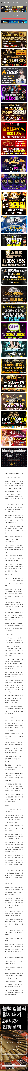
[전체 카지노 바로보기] (14, 1035)
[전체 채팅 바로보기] (14, 1068)
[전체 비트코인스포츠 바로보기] (14, 1053)
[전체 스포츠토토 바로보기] (14, 1038)
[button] (2, 2)
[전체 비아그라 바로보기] (14, 1060)
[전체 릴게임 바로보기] (14, 1057)
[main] (14, 16)
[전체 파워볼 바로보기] (14, 1046)
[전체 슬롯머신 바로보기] (14, 1042)
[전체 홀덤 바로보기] (14, 1049)
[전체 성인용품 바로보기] (14, 1064)
